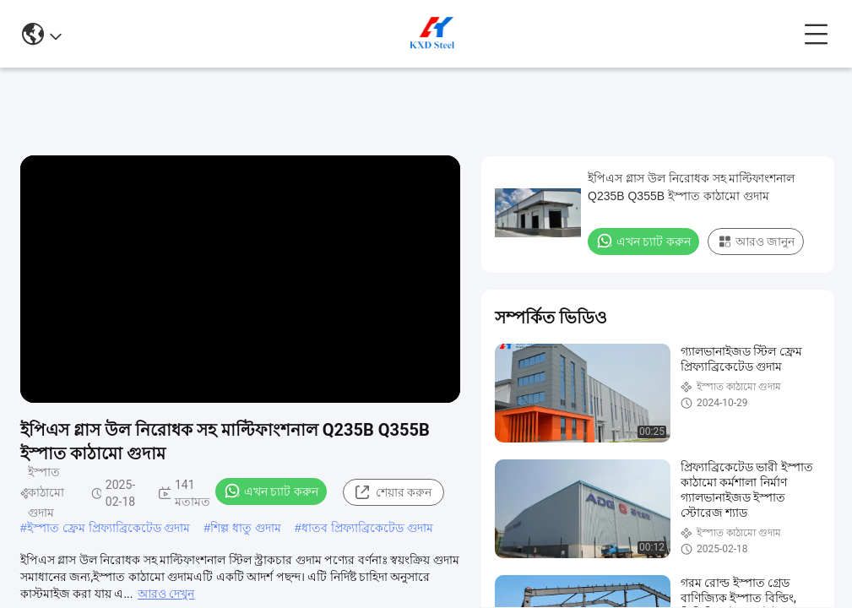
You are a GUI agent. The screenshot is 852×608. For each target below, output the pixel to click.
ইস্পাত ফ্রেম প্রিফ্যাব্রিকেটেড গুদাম (109, 528)
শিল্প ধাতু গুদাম (245, 528)
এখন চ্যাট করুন (271, 490)
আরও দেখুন (166, 593)
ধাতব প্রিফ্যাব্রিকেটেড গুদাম (367, 528)
